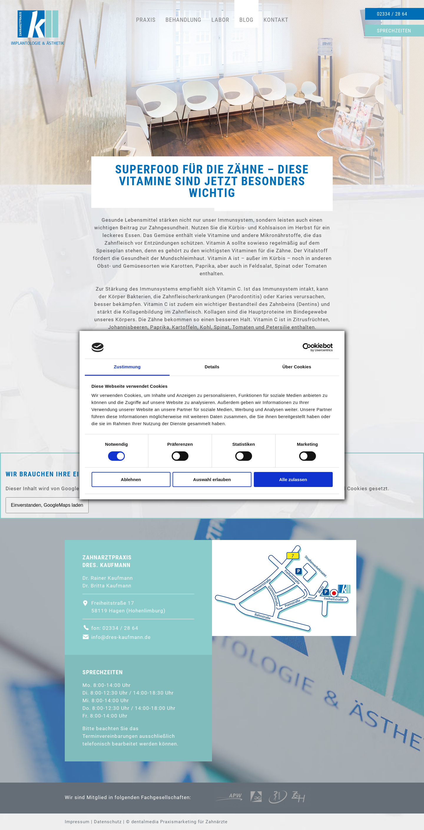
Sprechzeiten (394, 31)
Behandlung (183, 19)
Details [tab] (212, 366)
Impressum (77, 821)
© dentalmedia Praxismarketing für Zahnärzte (177, 821)
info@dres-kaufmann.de (121, 637)
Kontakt (276, 19)
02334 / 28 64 (392, 14)
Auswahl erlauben (212, 479)
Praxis (145, 19)
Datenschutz (108, 821)
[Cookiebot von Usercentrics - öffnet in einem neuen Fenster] (307, 347)
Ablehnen (131, 479)
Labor (220, 19)
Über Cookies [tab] (296, 366)
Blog (246, 19)
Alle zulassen (293, 479)
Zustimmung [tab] (127, 366)
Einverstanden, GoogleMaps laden (47, 505)
